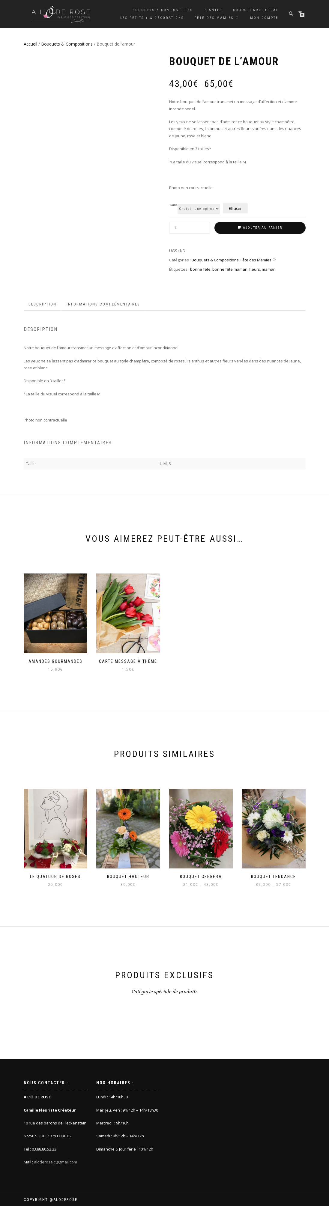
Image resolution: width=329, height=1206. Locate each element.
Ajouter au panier (262, 228)
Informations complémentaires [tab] (103, 304)
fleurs (254, 269)
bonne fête (200, 269)
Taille (173, 205)
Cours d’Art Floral (256, 10)
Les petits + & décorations (152, 18)
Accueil (30, 44)
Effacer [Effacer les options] (235, 208)
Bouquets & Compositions (163, 10)
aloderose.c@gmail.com (55, 1162)
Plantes (213, 10)
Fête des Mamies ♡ (217, 18)
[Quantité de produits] (189, 228)
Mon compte (264, 18)
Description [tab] (42, 304)
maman (269, 269)
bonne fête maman (229, 269)
